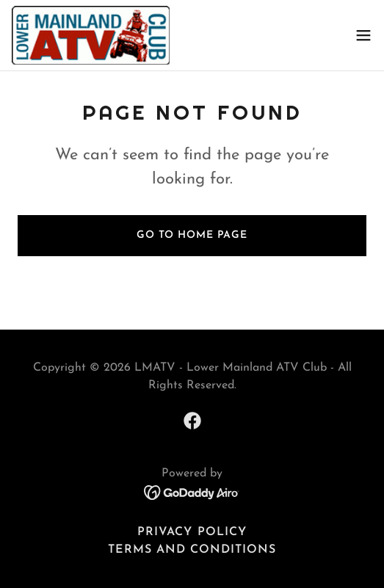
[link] (91, 35)
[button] (363, 35)
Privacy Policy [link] (191, 532)
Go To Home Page (192, 235)
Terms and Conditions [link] (192, 550)
